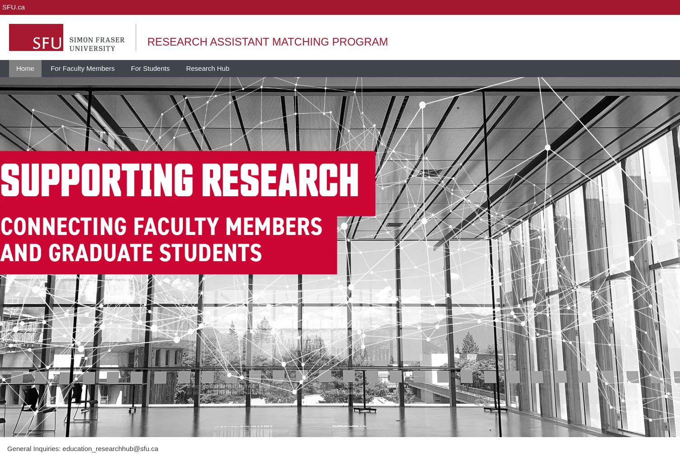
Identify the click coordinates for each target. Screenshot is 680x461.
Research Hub (207, 68)
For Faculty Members (83, 68)
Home (25, 68)
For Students (150, 68)
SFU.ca (13, 7)
